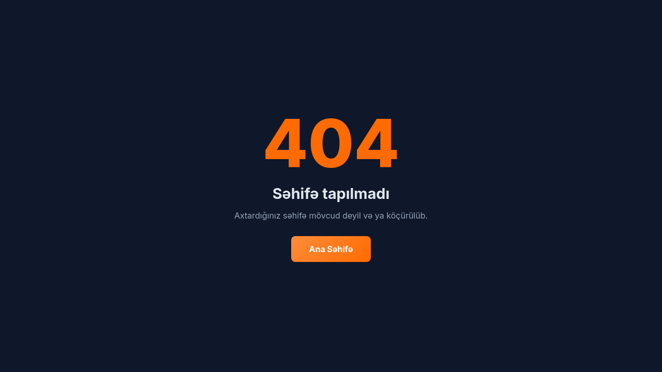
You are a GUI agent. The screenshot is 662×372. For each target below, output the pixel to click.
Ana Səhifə (331, 249)
